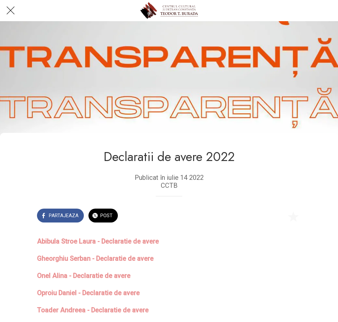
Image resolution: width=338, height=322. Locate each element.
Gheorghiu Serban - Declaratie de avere (95, 258)
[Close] (11, 11)
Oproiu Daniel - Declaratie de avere (88, 293)
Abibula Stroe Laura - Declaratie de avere (98, 241)
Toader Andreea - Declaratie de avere (93, 310)
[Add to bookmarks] (293, 216)
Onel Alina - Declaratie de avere (83, 276)
